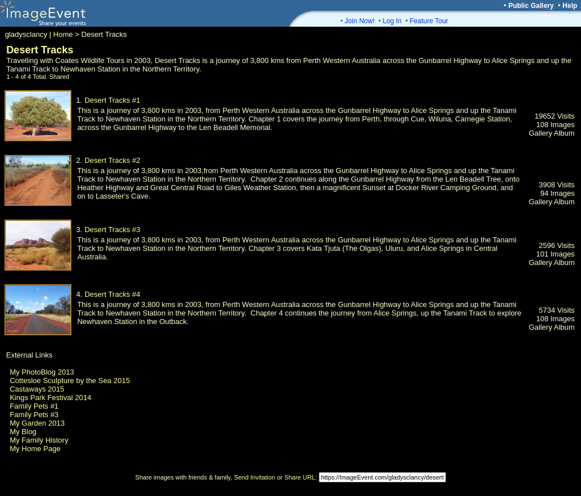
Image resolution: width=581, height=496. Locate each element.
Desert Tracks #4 (112, 294)
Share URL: (300, 477)
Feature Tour (429, 21)
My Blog (23, 431)
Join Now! (360, 21)
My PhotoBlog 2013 (42, 372)
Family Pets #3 (34, 414)
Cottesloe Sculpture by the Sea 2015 (70, 380)
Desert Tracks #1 (112, 100)
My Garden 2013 (37, 423)
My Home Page (35, 448)
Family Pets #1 (34, 406)
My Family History (39, 440)
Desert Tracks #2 (112, 160)
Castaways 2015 (37, 389)
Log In (391, 21)
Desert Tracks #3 (112, 229)
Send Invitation (254, 477)
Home (63, 34)
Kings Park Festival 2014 (50, 397)
